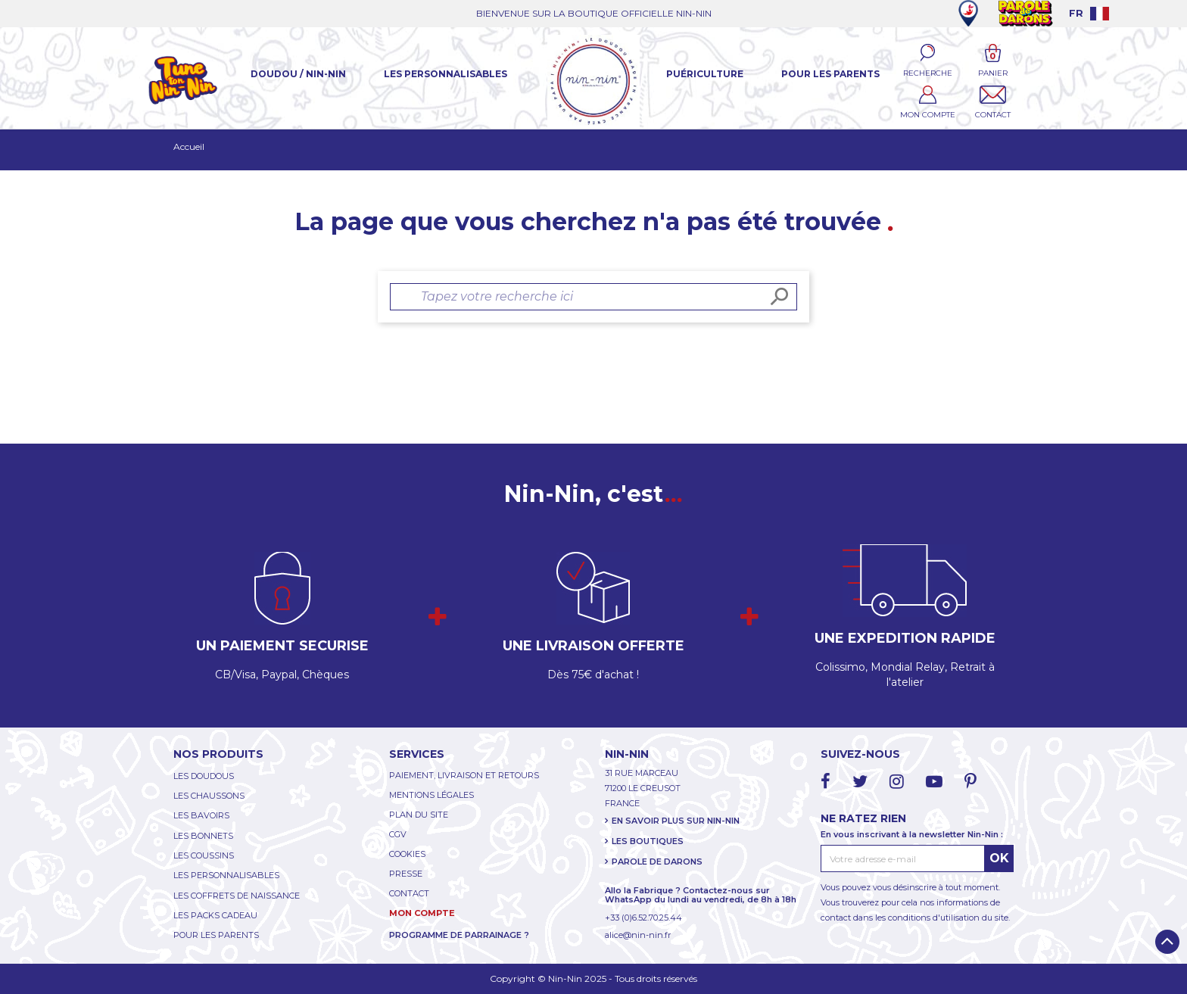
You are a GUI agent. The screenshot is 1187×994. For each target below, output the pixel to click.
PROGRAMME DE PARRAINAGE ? (459, 935)
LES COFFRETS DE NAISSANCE (236, 895)
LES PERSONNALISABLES (226, 875)
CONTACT (409, 893)
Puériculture (704, 73)
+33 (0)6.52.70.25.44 (643, 917)
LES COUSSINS (203, 855)
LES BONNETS (203, 835)
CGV (398, 834)
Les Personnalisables (445, 73)
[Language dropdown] (1089, 13)
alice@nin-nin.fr (638, 935)
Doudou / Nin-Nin (298, 73)
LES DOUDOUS (203, 776)
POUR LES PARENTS (216, 935)
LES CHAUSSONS (209, 795)
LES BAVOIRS (201, 815)
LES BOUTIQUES (648, 841)
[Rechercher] (593, 297)
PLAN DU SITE (418, 814)
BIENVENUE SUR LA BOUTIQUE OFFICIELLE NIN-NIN (594, 13)
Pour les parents (830, 73)
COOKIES (407, 854)
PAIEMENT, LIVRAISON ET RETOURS (464, 775)
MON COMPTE (422, 913)
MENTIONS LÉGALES (431, 795)
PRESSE (405, 873)
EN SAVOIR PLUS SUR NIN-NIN (676, 820)
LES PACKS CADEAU (215, 915)
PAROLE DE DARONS (657, 861)
